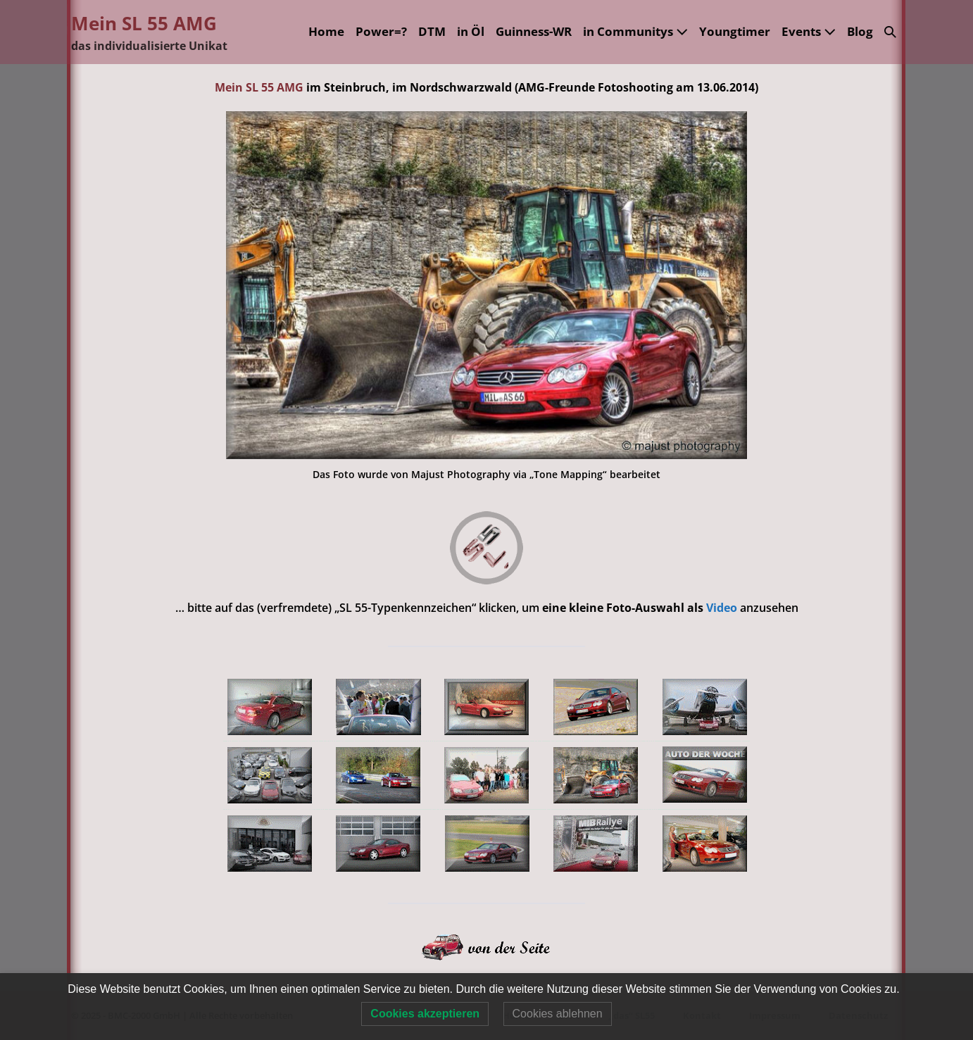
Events (808, 31)
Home (326, 31)
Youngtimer (734, 31)
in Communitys (635, 31)
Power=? (381, 31)
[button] (890, 32)
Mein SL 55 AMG (144, 23)
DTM (432, 31)
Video (723, 607)
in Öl (470, 31)
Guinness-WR (534, 31)
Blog (860, 31)
